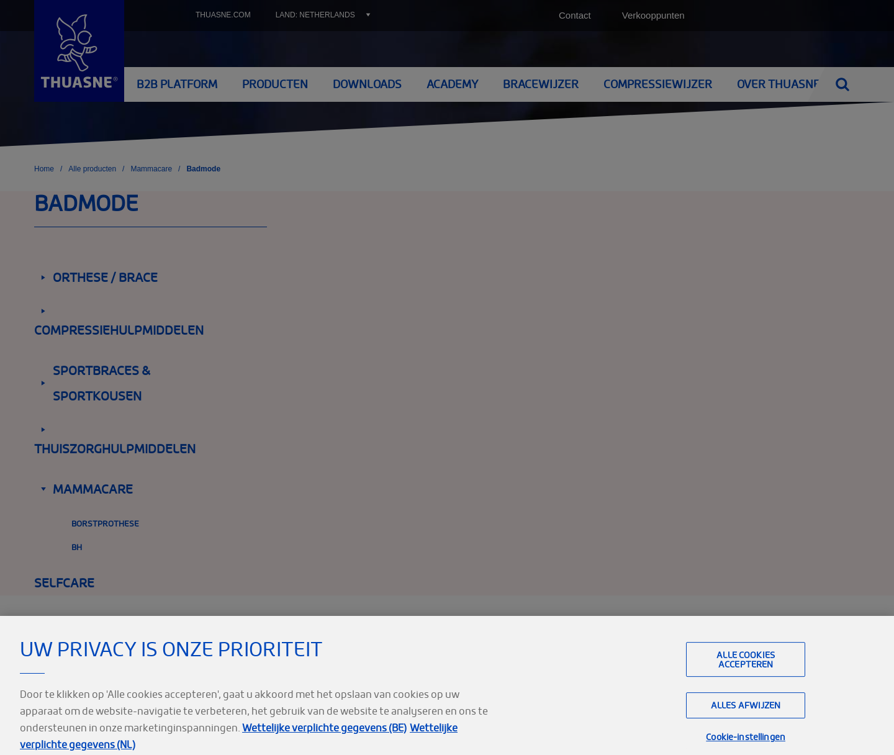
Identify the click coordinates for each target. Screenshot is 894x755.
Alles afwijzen (746, 717)
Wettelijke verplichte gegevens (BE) (324, 739)
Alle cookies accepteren (745, 671)
